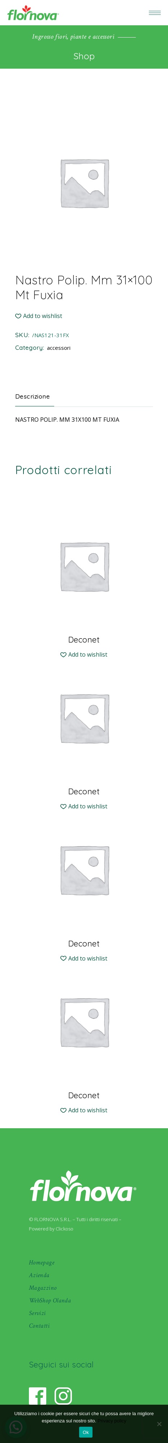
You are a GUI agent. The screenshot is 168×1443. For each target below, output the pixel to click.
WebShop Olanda (50, 1300)
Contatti (39, 1326)
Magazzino (42, 1288)
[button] (38, 316)
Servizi (37, 1313)
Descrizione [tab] (32, 396)
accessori (58, 347)
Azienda (39, 1275)
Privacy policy (112, 1420)
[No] (159, 1423)
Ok (86, 1432)
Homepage (41, 1262)
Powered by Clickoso (51, 1228)
